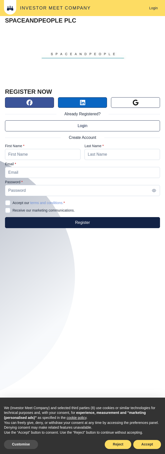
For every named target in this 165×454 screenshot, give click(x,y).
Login (82, 126)
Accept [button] (147, 444)
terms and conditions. (47, 203)
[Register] (82, 222)
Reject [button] (118, 444)
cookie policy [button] (76, 418)
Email (9, 164)
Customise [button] (21, 444)
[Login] (153, 8)
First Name (13, 146)
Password (12, 182)
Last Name (93, 146)
